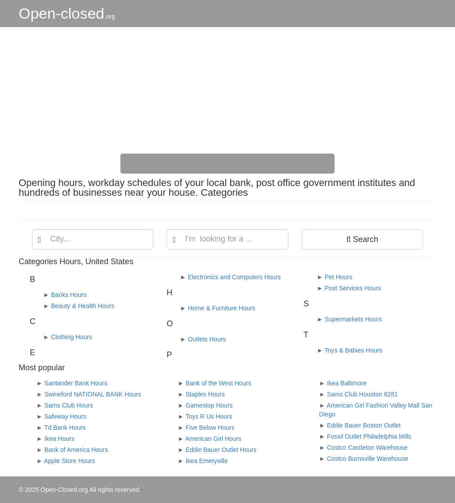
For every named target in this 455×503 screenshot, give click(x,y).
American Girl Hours (213, 438)
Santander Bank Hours (76, 383)
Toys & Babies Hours (354, 350)
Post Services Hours (353, 288)
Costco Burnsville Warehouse (367, 458)
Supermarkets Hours (353, 319)
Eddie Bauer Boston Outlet (364, 425)
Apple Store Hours (69, 460)
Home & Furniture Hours (221, 308)
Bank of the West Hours (218, 383)
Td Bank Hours (65, 427)
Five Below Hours (210, 427)
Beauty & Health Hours (82, 305)
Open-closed (67, 13)
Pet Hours (338, 277)
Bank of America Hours (76, 449)
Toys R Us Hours (209, 416)
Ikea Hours (59, 438)
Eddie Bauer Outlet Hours (221, 449)
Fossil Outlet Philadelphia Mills (369, 436)
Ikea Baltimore (347, 383)
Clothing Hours (71, 337)
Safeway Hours (65, 416)
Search (362, 239)
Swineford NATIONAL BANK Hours (92, 394)
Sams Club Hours (68, 405)
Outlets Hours (207, 339)
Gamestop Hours (209, 405)
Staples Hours (205, 394)
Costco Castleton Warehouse (367, 447)
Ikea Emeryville (207, 460)
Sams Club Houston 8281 (362, 394)
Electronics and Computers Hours (234, 277)
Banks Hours (69, 294)
